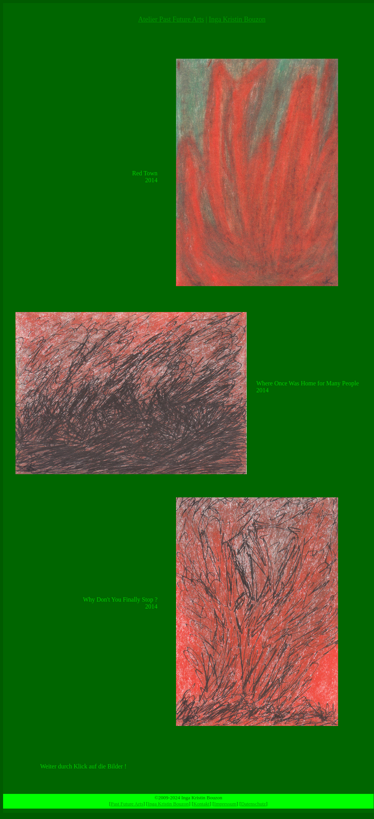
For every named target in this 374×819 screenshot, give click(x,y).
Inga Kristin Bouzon (237, 19)
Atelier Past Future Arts (171, 19)
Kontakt (201, 804)
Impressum (225, 804)
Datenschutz (253, 804)
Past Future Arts (127, 804)
